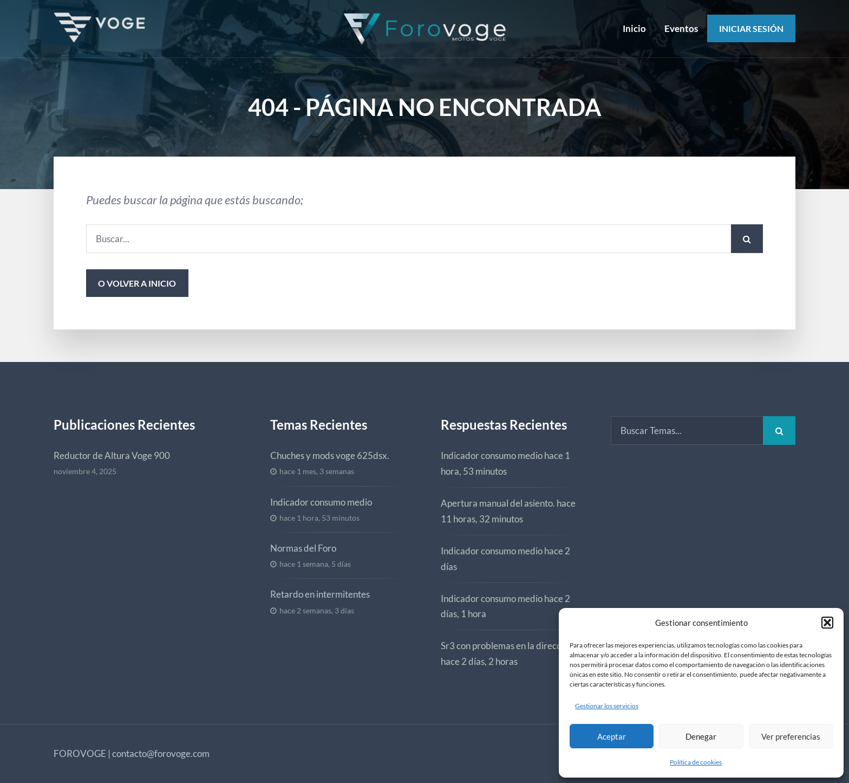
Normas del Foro (303, 548)
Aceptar (611, 736)
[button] (827, 622)
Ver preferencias (790, 736)
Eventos (681, 28)
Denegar (700, 736)
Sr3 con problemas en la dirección (507, 645)
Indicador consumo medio (321, 502)
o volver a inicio (137, 283)
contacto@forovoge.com (161, 753)
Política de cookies (696, 762)
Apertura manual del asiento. (498, 503)
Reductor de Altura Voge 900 (112, 455)
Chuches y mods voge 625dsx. (329, 455)
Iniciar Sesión (751, 28)
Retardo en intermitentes (320, 594)
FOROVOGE (80, 753)
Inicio (634, 28)
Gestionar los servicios (606, 706)
